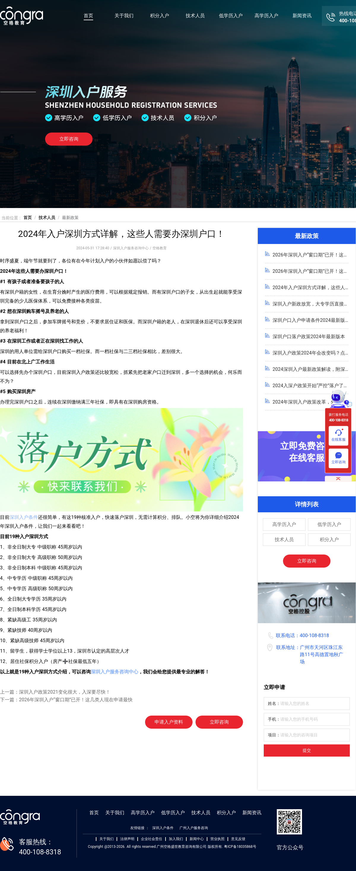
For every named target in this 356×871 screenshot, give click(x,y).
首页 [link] (27, 217)
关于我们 (124, 15)
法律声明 (127, 839)
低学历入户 (231, 15)
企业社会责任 (151, 839)
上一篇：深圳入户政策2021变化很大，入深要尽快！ (55, 692)
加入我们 (176, 839)
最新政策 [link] (70, 217)
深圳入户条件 (23, 517)
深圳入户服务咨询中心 (114, 672)
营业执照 (217, 839)
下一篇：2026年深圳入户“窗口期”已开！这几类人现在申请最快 (66, 700)
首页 (88, 15)
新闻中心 (197, 839)
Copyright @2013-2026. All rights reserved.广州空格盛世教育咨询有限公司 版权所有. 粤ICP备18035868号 (172, 847)
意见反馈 (238, 839)
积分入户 (159, 15)
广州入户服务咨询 (193, 828)
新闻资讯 (302, 15)
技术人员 (195, 15)
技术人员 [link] (47, 217)
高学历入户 (266, 15)
